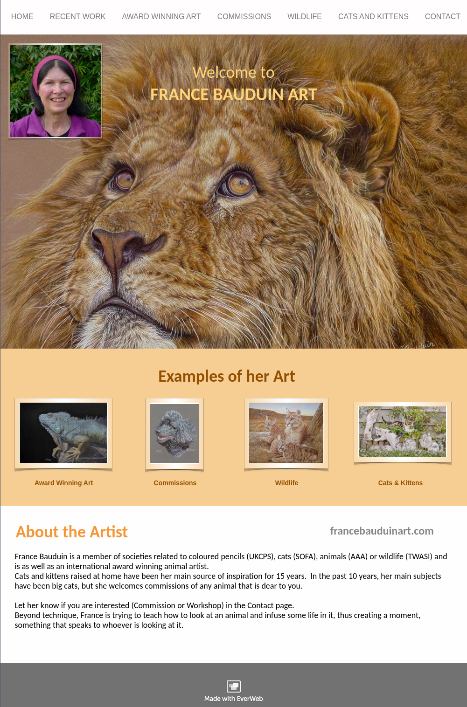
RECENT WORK (78, 17)
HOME (22, 17)
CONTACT (442, 17)
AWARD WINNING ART (161, 17)
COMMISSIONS (244, 17)
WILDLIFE (304, 17)
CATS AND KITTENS (373, 17)
